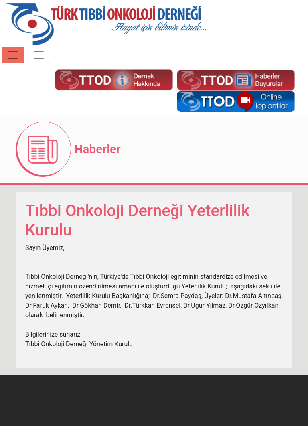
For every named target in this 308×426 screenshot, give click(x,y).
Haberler (97, 149)
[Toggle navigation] (13, 55)
